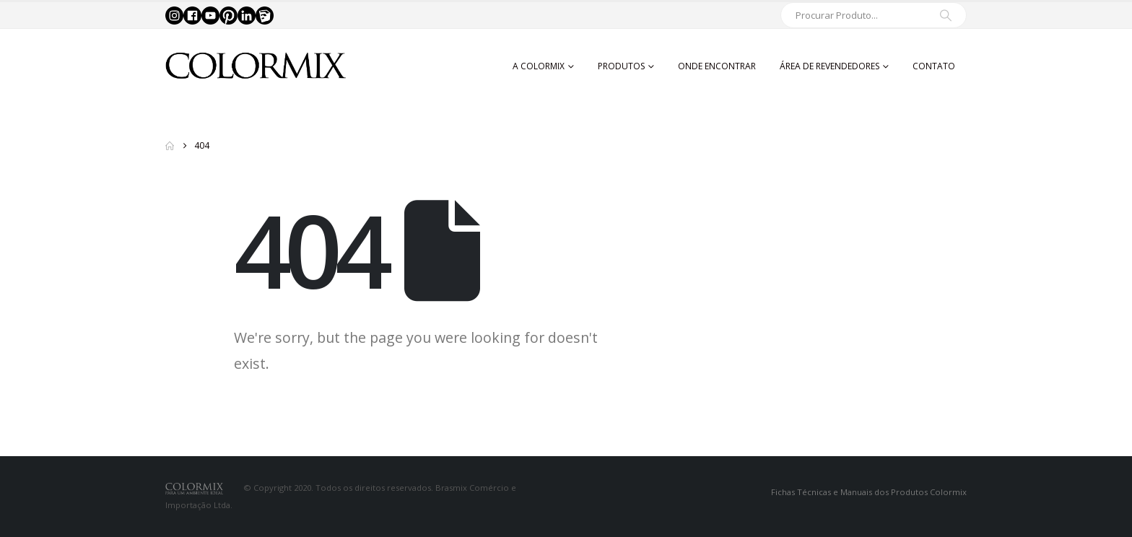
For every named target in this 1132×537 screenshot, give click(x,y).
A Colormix (539, 66)
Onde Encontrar (717, 66)
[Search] (946, 15)
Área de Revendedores (829, 66)
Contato (934, 66)
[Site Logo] (255, 66)
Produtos (621, 66)
